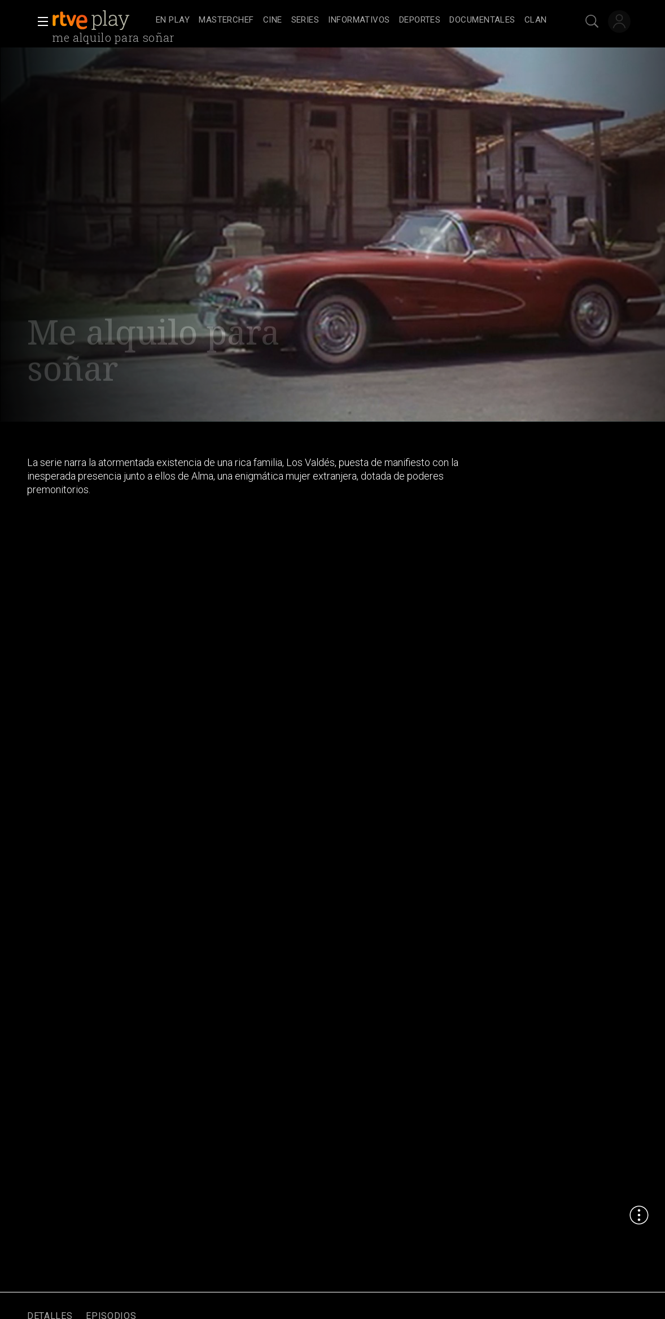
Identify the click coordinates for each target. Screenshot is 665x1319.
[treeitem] (173, 20)
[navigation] (351, 20)
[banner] (101, 20)
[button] (39, 21)
